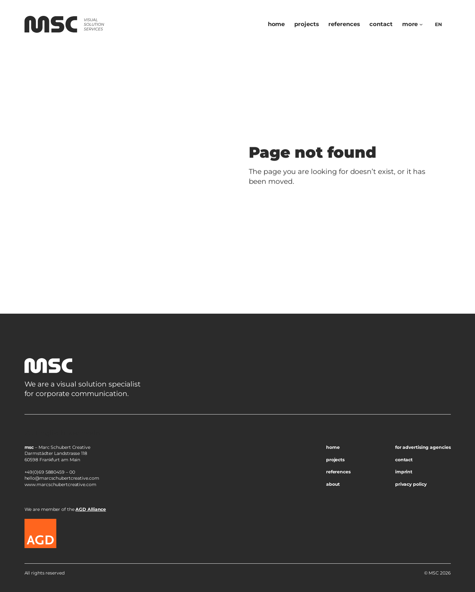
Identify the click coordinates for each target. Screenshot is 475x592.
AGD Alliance (90, 509)
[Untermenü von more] (421, 24)
